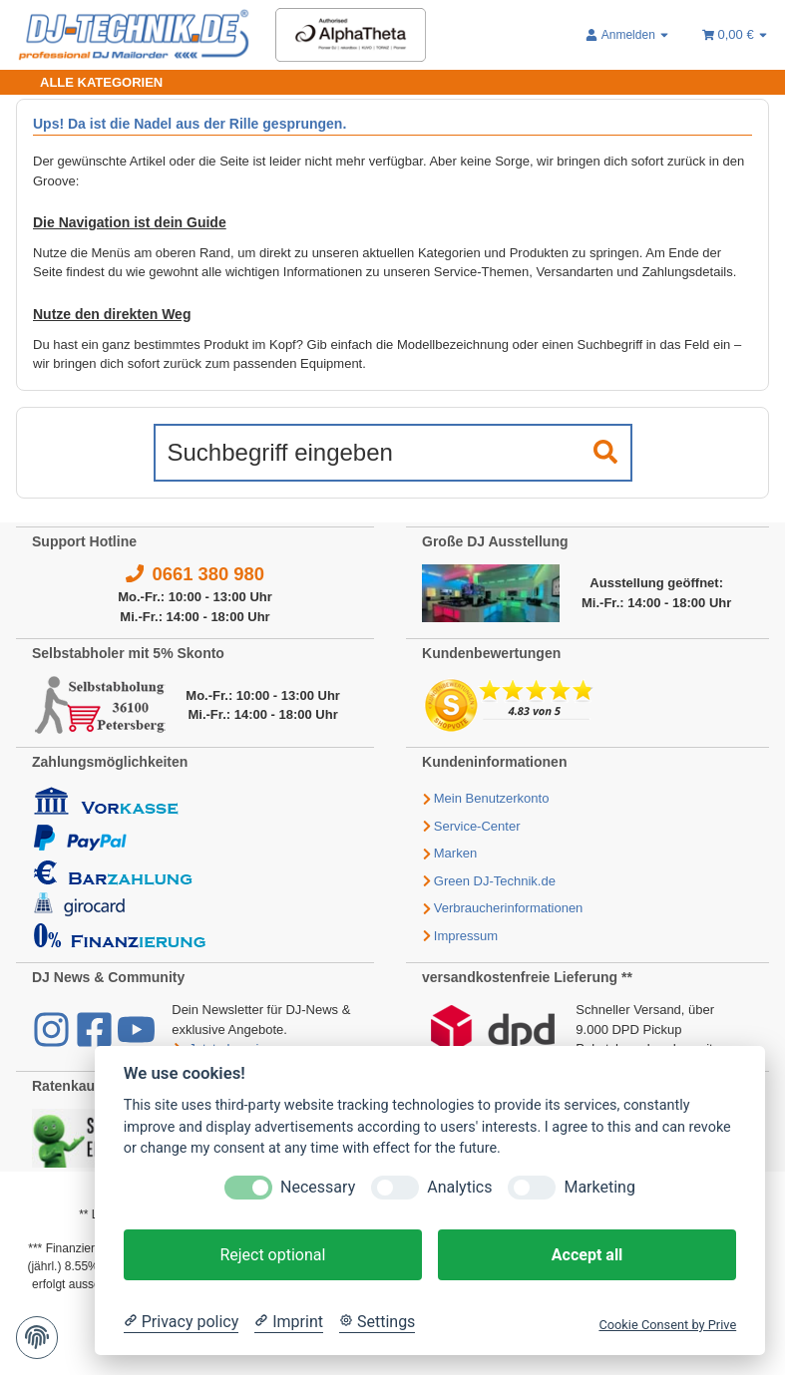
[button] (628, 35)
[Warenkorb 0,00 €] (735, 35)
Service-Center (477, 826)
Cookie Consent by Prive (667, 1324)
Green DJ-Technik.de (495, 880)
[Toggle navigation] (89, 82)
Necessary (317, 1187)
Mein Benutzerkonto (492, 798)
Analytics (459, 1187)
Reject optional (272, 1254)
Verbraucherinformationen (509, 907)
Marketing (599, 1187)
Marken (455, 853)
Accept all (587, 1254)
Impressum (466, 935)
